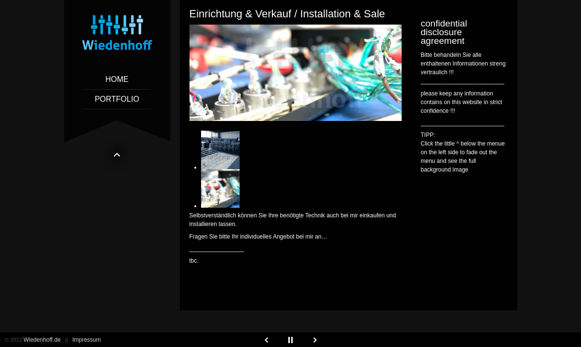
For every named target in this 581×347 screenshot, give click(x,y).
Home (117, 79)
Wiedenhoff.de (42, 339)
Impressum (86, 339)
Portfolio (117, 99)
